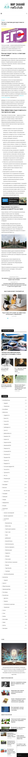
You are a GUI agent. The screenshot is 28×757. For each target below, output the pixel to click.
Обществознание (14, 586)
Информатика (14, 502)
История (14, 505)
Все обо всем (15, 490)
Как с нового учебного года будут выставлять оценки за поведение (18, 745)
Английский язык (14, 400)
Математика (14, 577)
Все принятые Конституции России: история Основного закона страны (11, 752)
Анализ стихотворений (15, 512)
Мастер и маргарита (16, 547)
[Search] (26, 14)
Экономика (14, 628)
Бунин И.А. (15, 418)
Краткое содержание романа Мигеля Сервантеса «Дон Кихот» (18, 684)
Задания (15, 403)
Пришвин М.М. (15, 457)
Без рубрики (14, 409)
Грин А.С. (15, 430)
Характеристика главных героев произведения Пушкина (17, 692)
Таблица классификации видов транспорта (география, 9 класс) (11, 353)
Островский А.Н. (15, 451)
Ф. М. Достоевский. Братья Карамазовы (6, 385)
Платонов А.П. (15, 454)
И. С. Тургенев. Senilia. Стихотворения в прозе (20, 370)
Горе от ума (16, 532)
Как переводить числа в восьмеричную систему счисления (17, 709)
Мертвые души (16, 550)
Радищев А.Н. (15, 463)
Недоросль (16, 553)
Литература (5, 508)
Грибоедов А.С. (15, 427)
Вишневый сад (16, 523)
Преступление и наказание (16, 562)
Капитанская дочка (16, 544)
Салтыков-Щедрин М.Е (15, 466)
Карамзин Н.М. (15, 436)
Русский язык (14, 595)
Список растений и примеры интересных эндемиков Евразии (18, 720)
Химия (14, 622)
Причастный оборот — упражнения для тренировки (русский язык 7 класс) (20, 387)
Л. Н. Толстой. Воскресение (5, 369)
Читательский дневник (15, 574)
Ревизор (16, 565)
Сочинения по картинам (15, 604)
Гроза (16, 535)
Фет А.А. (15, 475)
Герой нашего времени (16, 529)
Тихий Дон (16, 571)
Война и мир (16, 526)
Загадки (14, 499)
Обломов (16, 556)
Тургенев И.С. (15, 472)
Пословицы (14, 592)
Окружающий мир (14, 589)
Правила (15, 601)
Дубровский (16, 538)
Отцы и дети (16, 559)
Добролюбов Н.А (15, 433)
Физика (14, 616)
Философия (14, 619)
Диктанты (15, 598)
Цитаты (14, 625)
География (14, 493)
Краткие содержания (15, 516)
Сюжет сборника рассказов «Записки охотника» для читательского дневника (18, 700)
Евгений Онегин (16, 541)
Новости (14, 583)
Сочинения (6, 518)
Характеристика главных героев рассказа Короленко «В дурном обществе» (18, 737)
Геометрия (14, 496)
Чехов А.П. (15, 481)
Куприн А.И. (15, 439)
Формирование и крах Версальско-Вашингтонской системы (11, 743)
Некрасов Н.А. (15, 448)
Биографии (14, 484)
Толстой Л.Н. (15, 469)
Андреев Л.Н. (15, 415)
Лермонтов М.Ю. (15, 442)
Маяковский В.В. (15, 445)
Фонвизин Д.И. (15, 478)
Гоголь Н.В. (15, 421)
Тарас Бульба (16, 568)
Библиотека (14, 412)
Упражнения (15, 406)
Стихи (14, 613)
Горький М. (15, 424)
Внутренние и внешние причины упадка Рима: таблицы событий (11, 735)
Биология (14, 487)
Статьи (14, 610)
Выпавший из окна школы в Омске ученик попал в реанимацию (18, 729)
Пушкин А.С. (15, 460)
